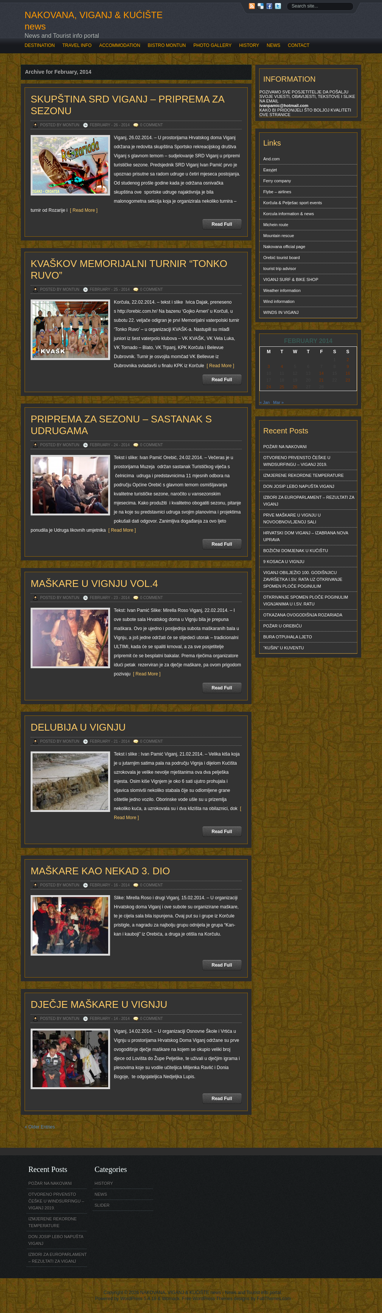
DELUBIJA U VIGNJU (78, 727)
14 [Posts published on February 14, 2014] (321, 373)
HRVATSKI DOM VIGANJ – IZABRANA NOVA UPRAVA (305, 536)
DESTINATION (40, 45)
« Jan (264, 402)
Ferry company (277, 180)
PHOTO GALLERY (212, 45)
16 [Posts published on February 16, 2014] (347, 373)
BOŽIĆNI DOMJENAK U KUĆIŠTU (295, 550)
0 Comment (151, 125)
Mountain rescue (278, 235)
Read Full (221, 224)
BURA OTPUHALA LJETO (287, 637)
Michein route (275, 224)
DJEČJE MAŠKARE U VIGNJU (99, 1004)
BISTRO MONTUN (167, 45)
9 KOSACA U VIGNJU (283, 561)
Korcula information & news (288, 213)
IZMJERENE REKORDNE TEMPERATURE (303, 475)
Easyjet (270, 170)
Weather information (282, 290)
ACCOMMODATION (119, 45)
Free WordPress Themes (207, 1298)
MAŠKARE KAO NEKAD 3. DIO (100, 871)
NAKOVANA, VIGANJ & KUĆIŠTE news (94, 20)
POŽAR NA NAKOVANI (285, 446)
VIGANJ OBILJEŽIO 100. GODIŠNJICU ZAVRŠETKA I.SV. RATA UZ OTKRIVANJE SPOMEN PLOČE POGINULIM (302, 579)
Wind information (279, 301)
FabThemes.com (274, 1298)
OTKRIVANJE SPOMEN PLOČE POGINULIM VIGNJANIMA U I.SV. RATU (305, 600)
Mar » (278, 402)
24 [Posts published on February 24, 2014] (268, 387)
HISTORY (249, 45)
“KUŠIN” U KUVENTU (283, 648)
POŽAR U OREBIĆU (282, 626)
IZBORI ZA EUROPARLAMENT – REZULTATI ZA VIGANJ (308, 500)
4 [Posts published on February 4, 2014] (282, 366)
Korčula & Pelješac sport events (292, 202)
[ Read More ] (82, 210)
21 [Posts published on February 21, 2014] (321, 380)
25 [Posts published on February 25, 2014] (282, 387)
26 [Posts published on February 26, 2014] (295, 387)
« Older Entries (40, 1127)
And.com (271, 159)
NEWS (273, 45)
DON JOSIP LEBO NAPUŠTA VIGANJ (298, 486)
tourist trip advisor (279, 268)
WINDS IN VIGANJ (281, 312)
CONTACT (298, 45)
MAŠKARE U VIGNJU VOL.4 (94, 583)
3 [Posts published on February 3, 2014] (268, 366)
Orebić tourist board (281, 257)
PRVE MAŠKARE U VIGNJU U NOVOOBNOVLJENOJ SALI (292, 518)
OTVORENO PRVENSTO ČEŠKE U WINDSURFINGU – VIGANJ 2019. (296, 461)
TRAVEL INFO (77, 45)
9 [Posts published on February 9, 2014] (347, 366)
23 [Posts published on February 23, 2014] (347, 380)
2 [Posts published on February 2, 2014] (347, 359)
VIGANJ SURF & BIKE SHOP (290, 279)
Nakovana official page (284, 246)
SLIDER (102, 1205)
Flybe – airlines (277, 191)
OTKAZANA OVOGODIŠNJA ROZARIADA (302, 615)
